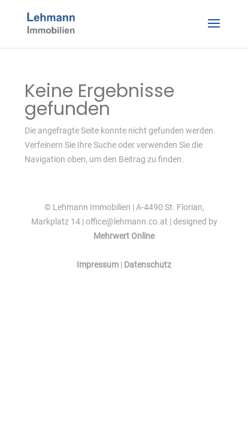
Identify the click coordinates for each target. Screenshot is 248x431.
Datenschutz (147, 264)
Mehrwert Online (124, 236)
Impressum (98, 264)
